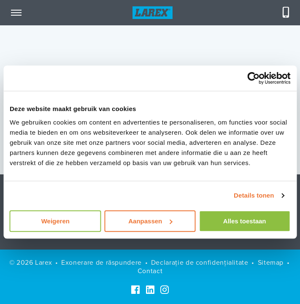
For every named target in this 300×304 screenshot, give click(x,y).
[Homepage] (152, 12)
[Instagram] (164, 289)
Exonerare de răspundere (101, 262)
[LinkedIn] (150, 289)
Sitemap (271, 262)
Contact (150, 270)
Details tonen (254, 195)
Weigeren (55, 221)
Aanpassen (150, 221)
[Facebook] (135, 289)
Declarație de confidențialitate (200, 262)
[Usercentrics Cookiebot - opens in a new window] (253, 78)
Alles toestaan (244, 221)
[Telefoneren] (286, 12)
